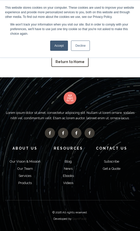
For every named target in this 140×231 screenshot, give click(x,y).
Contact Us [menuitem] (111, 148)
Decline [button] (80, 45)
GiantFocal (79, 219)
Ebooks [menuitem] (68, 176)
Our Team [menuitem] (25, 168)
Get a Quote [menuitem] (111, 168)
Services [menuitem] (25, 176)
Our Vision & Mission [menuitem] (24, 161)
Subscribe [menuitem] (111, 161)
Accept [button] (59, 45)
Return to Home (70, 62)
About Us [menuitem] (24, 148)
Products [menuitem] (25, 183)
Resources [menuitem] (68, 148)
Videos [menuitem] (68, 183)
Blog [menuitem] (68, 161)
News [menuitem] (68, 168)
